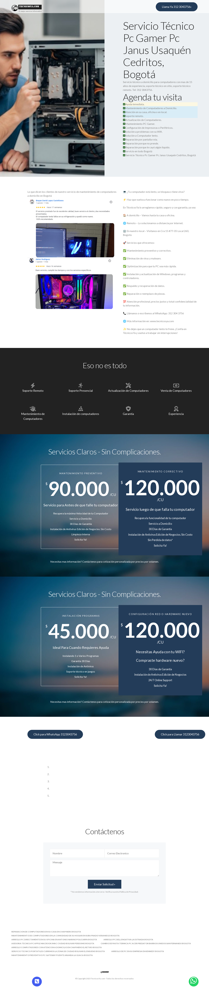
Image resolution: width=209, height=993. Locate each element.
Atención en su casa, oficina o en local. (145, 112)
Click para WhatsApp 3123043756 (55, 734)
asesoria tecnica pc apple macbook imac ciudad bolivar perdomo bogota (52, 943)
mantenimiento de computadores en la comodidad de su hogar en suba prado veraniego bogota (65, 935)
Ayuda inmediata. (133, 104)
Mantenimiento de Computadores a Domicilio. (150, 108)
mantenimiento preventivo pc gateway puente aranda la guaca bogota (52, 955)
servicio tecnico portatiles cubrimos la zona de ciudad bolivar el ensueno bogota (58, 951)
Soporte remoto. (133, 115)
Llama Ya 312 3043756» (177, 6)
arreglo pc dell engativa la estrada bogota (128, 939)
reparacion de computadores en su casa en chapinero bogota (46, 931)
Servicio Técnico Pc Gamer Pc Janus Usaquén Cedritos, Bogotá (161, 155)
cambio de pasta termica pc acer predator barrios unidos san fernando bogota (146, 943)
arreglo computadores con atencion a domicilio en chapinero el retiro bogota (56, 947)
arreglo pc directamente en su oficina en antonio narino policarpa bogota (54, 939)
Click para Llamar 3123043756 (180, 734)
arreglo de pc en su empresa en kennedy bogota (137, 951)
